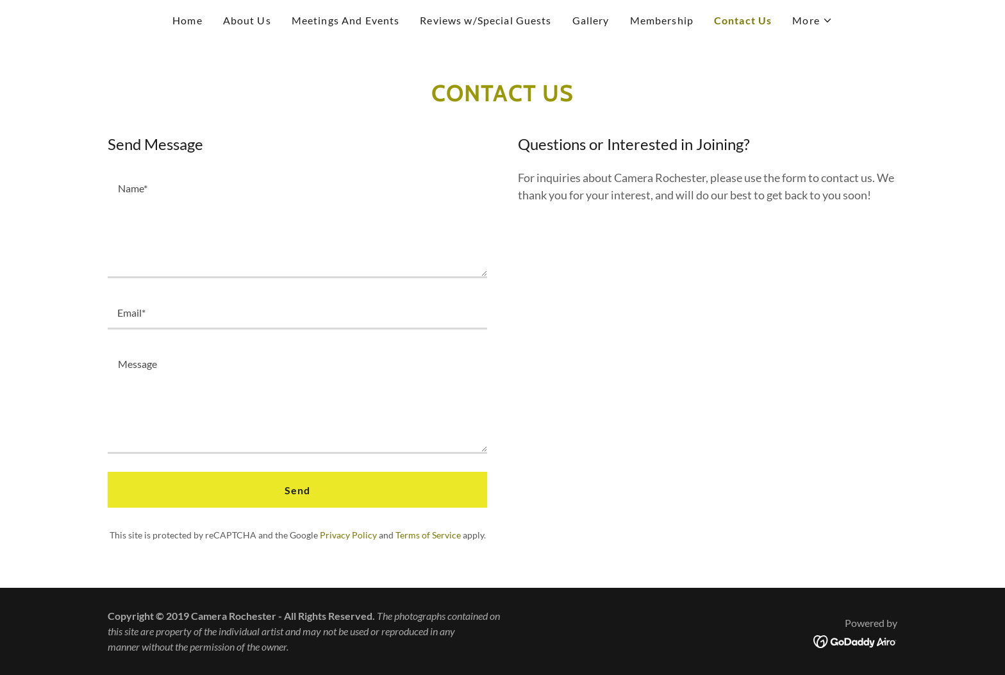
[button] (812, 20)
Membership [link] (662, 20)
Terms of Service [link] (428, 534)
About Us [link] (247, 20)
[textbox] (297, 223)
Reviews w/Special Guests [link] (485, 20)
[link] (855, 640)
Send (298, 490)
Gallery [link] (591, 20)
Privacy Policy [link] (348, 534)
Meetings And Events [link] (346, 20)
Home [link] (187, 20)
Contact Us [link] (743, 20)
